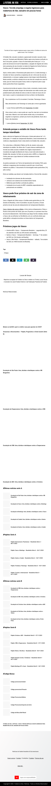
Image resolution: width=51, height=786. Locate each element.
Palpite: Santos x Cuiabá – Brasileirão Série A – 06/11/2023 (27, 558)
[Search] (47, 2)
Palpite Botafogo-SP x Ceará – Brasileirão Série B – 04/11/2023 (28, 666)
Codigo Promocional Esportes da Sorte (21, 705)
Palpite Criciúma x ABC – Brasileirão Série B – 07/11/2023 (26, 635)
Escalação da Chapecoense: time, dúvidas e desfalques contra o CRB (24, 409)
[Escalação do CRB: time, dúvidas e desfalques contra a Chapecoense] (25, 428)
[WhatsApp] (26, 260)
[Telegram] (19, 260)
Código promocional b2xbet (18, 681)
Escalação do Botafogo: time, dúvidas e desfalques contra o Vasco (28, 511)
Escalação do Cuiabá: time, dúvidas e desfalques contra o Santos (28, 519)
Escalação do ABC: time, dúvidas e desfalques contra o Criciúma (23, 482)
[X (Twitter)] (13, 260)
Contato (18, 758)
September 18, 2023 (32, 108)
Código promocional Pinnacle (19, 689)
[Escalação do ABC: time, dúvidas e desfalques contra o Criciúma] (25, 464)
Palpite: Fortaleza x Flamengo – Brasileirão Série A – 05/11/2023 (28, 565)
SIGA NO (20, 766)
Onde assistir (45, 2)
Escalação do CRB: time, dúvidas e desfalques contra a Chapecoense (24, 445)
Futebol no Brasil (33, 3)
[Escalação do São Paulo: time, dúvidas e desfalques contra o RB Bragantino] (25, 353)
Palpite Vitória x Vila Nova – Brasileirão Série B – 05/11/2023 (27, 650)
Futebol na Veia (7, 723)
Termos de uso (39, 758)
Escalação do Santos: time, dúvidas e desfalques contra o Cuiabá (28, 527)
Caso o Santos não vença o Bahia (13, 209)
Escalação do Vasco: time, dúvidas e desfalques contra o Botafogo (28, 504)
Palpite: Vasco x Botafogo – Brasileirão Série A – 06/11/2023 (27, 550)
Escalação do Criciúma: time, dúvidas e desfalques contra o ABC (28, 604)
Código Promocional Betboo (18, 697)
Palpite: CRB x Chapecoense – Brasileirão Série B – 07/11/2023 (28, 643)
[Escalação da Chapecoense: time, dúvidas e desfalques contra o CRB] (25, 391)
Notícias (23, 2)
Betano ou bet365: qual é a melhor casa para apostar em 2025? (22, 327)
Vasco (6, 253)
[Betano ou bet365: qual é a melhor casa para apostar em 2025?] (25, 309)
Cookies (31, 758)
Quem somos (11, 758)
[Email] (33, 260)
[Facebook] (6, 260)
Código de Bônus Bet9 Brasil (18, 712)
